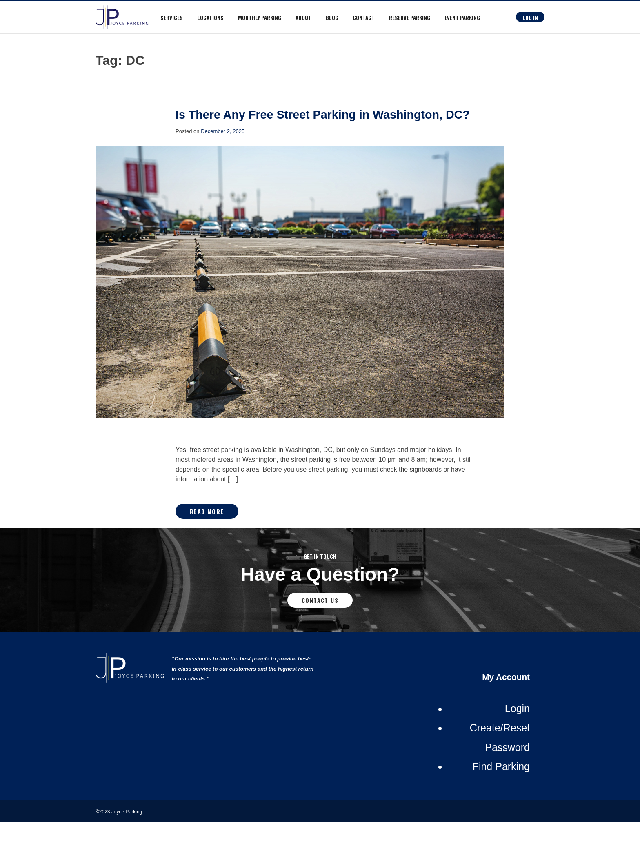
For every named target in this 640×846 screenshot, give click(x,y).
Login (517, 733)
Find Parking (501, 791)
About (303, 17)
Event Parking (462, 17)
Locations (210, 17)
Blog (332, 17)
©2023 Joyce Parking (120, 836)
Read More (207, 536)
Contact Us (320, 624)
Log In (530, 17)
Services (171, 17)
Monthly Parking (259, 17)
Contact (364, 17)
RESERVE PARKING (409, 17)
